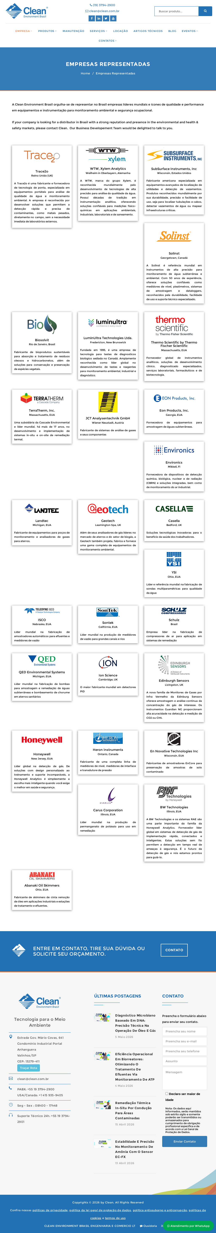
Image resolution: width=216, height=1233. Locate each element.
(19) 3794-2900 (102, 5)
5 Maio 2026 (124, 1037)
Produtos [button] (46, 31)
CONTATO (174, 950)
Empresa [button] (22, 31)
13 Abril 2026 (124, 1163)
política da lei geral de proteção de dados (100, 1210)
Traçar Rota (28, 1068)
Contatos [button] (107, 40)
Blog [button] (172, 31)
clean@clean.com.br (102, 11)
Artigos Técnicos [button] (148, 31)
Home (85, 73)
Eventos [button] (189, 31)
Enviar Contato (185, 1141)
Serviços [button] (97, 31)
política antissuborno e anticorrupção (160, 1210)
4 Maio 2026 (124, 1085)
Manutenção (73, 31)
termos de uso (115, 1218)
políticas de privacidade (50, 1210)
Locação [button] (120, 31)
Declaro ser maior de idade (182, 1097)
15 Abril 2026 (124, 1124)
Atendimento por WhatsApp (188, 1226)
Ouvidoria (148, 1226)
